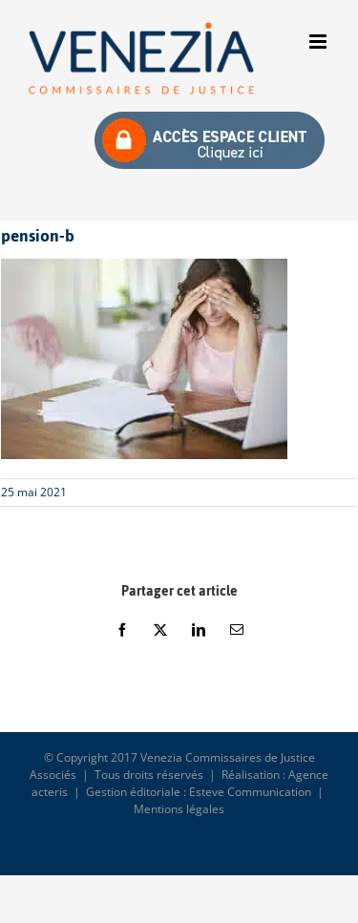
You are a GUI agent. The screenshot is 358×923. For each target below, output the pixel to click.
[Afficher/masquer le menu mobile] (319, 41)
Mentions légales (179, 809)
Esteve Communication (250, 792)
